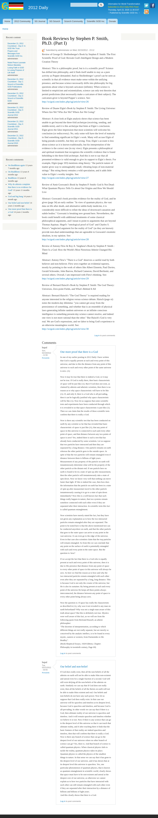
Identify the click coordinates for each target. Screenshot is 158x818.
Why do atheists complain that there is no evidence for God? (19, 187)
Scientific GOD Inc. (96, 21)
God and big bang (15, 196)
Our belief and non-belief (18, 203)
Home (7, 21)
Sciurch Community (73, 21)
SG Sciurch (54, 21)
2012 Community (22, 21)
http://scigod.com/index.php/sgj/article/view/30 (65, 329)
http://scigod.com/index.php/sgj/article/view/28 (65, 239)
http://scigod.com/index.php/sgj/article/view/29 (65, 278)
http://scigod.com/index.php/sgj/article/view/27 (65, 178)
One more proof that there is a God (79, 351)
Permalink (45, 358)
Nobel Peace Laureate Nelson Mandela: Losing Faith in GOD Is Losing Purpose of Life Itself (17, 68)
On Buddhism (14, 172)
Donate (112, 21)
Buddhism (12, 178)
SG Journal (40, 21)
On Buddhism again (16, 165)
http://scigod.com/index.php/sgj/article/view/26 (65, 101)
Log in (97, 335)
